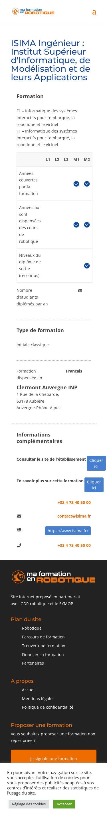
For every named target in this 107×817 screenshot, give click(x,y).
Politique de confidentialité (47, 707)
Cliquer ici (96, 463)
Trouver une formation (43, 645)
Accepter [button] (64, 803)
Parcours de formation (43, 637)
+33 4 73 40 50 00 (74, 502)
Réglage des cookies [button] (29, 803)
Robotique (32, 628)
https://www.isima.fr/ (68, 530)
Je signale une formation (53, 758)
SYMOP (66, 603)
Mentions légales (38, 698)
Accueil (29, 689)
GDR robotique (35, 603)
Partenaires (33, 663)
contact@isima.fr (74, 516)
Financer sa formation (43, 654)
